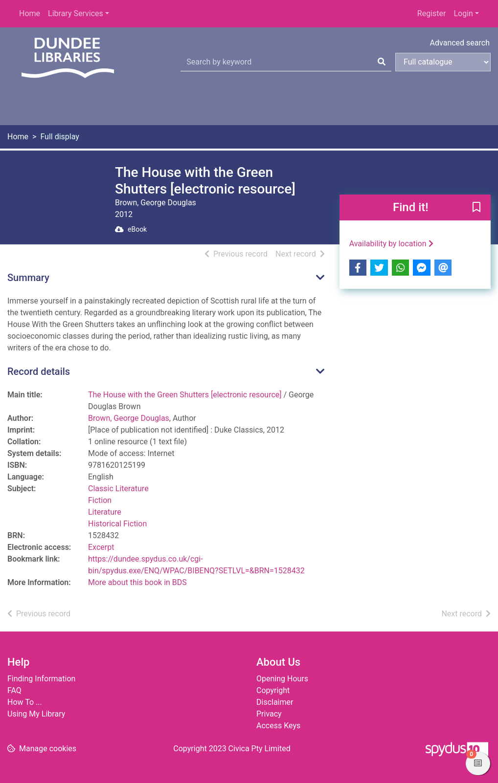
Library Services (75, 13)
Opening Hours (282, 678)
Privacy (269, 713)
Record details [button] (38, 371)
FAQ (14, 690)
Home (29, 13)
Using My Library (36, 713)
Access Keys (278, 725)
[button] (476, 208)
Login (463, 13)
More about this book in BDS (137, 582)
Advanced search (460, 42)
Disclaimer (274, 702)
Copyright (273, 690)
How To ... (24, 702)
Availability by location (391, 243)
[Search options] (443, 62)
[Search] (381, 62)
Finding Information (41, 678)
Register (431, 13)
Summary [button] (28, 277)
